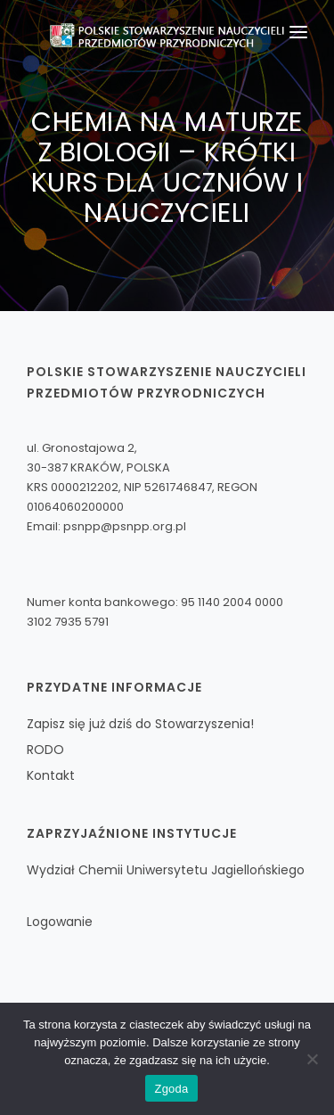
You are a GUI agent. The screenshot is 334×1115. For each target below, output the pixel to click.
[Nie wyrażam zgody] (312, 1059)
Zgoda (171, 1088)
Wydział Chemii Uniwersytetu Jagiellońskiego (166, 870)
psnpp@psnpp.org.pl (124, 526)
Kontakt (51, 775)
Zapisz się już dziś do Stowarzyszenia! (140, 724)
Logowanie (60, 922)
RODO (45, 749)
